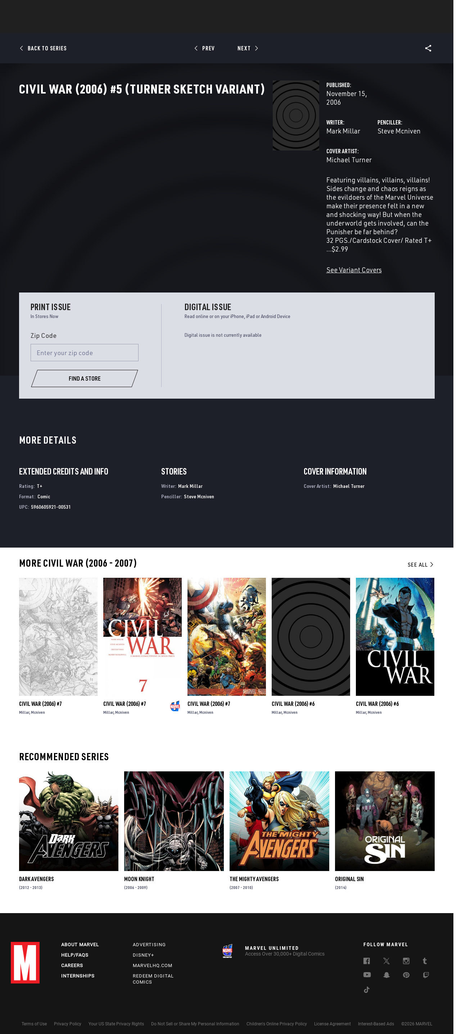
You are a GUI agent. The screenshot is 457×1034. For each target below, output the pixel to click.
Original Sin (349, 868)
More (333, 25)
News (120, 25)
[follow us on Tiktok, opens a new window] (366, 984)
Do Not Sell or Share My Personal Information (195, 1017)
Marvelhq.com (152, 958)
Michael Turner (171, 182)
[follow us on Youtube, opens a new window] (367, 968)
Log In (37, 9)
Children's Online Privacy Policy (276, 1017)
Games (279, 25)
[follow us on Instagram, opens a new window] (406, 955)
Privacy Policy (67, 1017)
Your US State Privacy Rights (116, 1017)
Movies (217, 25)
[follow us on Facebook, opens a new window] (366, 955)
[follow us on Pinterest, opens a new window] (406, 968)
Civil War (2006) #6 (293, 693)
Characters (182, 25)
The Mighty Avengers (254, 868)
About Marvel (80, 937)
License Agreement (332, 1017)
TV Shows (248, 25)
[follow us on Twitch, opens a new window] (426, 969)
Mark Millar (165, 154)
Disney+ (143, 948)
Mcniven (38, 702)
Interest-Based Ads (376, 1017)
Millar (24, 702)
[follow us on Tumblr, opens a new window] (425, 955)
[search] (433, 9)
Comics (147, 25)
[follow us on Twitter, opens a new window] (386, 955)
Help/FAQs (75, 948)
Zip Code (43, 325)
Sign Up (60, 9)
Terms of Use (34, 1017)
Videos (307, 25)
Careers (72, 958)
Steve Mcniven (310, 154)
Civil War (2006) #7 (40, 693)
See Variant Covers (176, 249)
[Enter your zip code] (84, 342)
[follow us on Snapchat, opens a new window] (386, 969)
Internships (78, 969)
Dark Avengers (36, 868)
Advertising (149, 937)
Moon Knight (139, 868)
